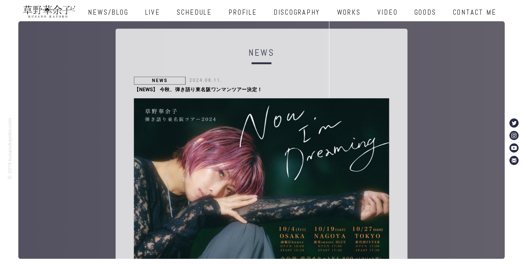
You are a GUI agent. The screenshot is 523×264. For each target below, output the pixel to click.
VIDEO (387, 12)
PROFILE (242, 12)
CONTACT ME (475, 12)
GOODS (425, 12)
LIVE (152, 12)
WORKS (349, 12)
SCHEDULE (194, 12)
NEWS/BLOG (108, 12)
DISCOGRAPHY (297, 12)
